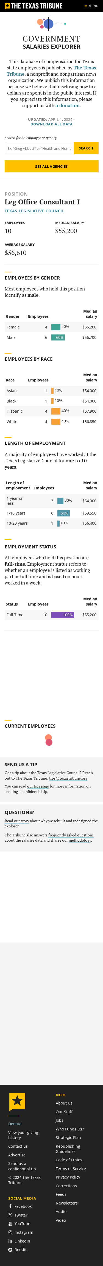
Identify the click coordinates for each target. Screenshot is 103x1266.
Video (61, 1220)
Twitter (17, 1215)
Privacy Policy (68, 1177)
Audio (61, 1211)
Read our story (17, 820)
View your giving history (23, 1135)
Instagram (20, 1232)
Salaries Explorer (51, 46)
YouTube (19, 1223)
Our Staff (64, 1111)
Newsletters (67, 1203)
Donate (14, 1123)
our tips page (38, 786)
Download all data (51, 124)
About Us (64, 1103)
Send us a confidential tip (22, 1166)
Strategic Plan (68, 1137)
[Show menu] (91, 6)
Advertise (17, 1155)
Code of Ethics (69, 1159)
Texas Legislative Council (35, 210)
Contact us (18, 1146)
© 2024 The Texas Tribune (24, 1180)
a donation (67, 105)
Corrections (66, 1185)
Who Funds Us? (70, 1129)
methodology (80, 840)
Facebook (20, 1206)
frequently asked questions (71, 835)
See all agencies (51, 166)
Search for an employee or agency (31, 138)
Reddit (17, 1249)
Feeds (61, 1194)
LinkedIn (19, 1241)
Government (51, 38)
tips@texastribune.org (68, 778)
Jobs (59, 1120)
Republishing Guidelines (68, 1149)
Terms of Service (71, 1168)
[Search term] (39, 148)
